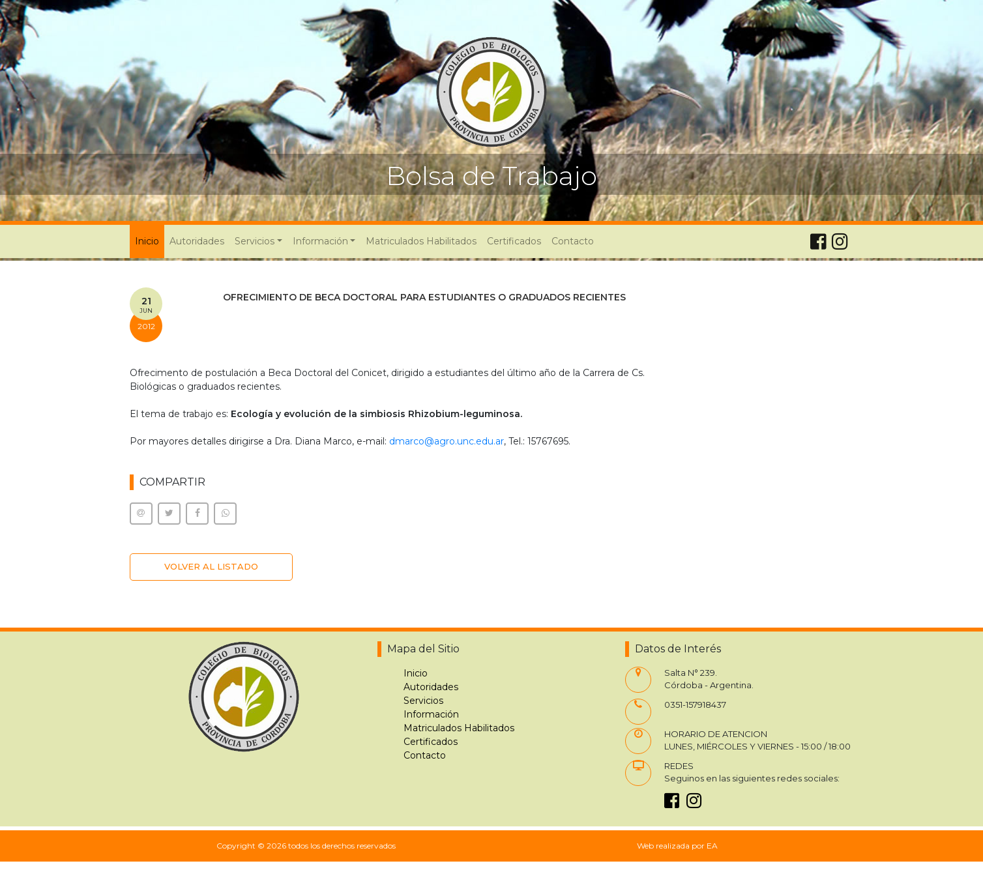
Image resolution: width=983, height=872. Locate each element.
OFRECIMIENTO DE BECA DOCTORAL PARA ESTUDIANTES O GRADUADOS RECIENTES (424, 297)
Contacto (572, 241)
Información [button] (320, 241)
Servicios (423, 700)
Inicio (149, 240)
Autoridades (196, 241)
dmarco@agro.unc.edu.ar (446, 441)
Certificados (514, 241)
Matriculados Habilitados (421, 241)
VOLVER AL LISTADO (211, 566)
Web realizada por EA (677, 845)
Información (431, 714)
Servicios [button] (254, 241)
